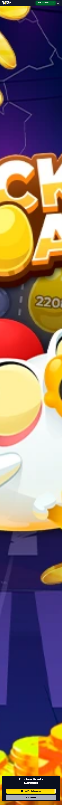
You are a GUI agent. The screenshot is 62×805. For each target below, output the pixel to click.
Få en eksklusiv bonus (46, 3)
